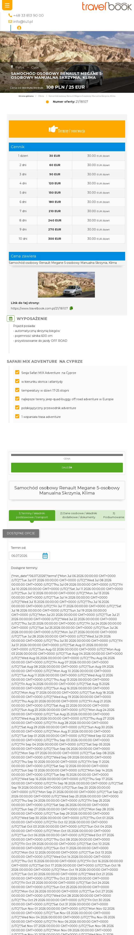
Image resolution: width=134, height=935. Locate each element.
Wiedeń (99, 895)
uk (24, 899)
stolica (97, 908)
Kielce (110, 895)
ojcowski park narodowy (53, 895)
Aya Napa (91, 882)
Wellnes (49, 925)
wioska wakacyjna (19, 916)
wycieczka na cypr (20, 882)
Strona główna (26, 96)
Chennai (34, 908)
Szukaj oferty (36, 841)
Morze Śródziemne (31, 929)
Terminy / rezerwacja (67, 129)
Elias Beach (98, 925)
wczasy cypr (33, 873)
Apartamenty (104, 873)
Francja (113, 925)
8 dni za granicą (80, 908)
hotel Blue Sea (74, 890)
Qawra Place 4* (98, 899)
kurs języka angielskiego (24, 912)
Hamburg (55, 890)
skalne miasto (114, 877)
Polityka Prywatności (96, 841)
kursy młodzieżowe (77, 903)
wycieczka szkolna (80, 873)
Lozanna (61, 908)
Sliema (108, 908)
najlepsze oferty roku (46, 903)
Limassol (35, 925)
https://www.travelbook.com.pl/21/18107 (39, 308)
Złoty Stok (58, 873)
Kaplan (108, 916)
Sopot (118, 903)
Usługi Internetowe (96, 858)
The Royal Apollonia (21, 895)
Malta (19, 873)
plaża (57, 912)
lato (46, 873)
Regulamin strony (96, 847)
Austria (16, 899)
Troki (114, 912)
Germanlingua (107, 921)
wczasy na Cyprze (36, 886)
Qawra (66, 912)
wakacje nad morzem (87, 877)
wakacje (21, 908)
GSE (51, 908)
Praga (26, 903)
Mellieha (92, 890)
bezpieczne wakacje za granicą (73, 921)
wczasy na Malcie (84, 912)
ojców (70, 925)
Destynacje (36, 853)
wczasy (62, 929)
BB (44, 908)
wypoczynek (71, 886)
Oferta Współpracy (96, 864)
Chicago (87, 886)
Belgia (11, 929)
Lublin (60, 925)
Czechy (104, 912)
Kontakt (36, 864)
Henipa (61, 916)
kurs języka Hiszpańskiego (67, 899)
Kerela (50, 929)
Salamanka (26, 890)
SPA (117, 908)
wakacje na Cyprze (69, 882)
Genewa (48, 882)
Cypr (37, 882)
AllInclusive (103, 886)
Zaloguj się (36, 858)
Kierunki (36, 847)
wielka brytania (112, 929)
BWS (10, 908)
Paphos (83, 929)
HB (58, 886)
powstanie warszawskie (84, 916)
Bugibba (82, 925)
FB (52, 886)
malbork (41, 890)
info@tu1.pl (23, 21)
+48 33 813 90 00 (28, 15)
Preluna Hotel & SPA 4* (53, 877)
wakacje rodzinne (111, 890)
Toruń (73, 929)
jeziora (47, 912)
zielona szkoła (37, 899)
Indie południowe (37, 921)
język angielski (82, 895)
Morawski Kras (102, 903)
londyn (95, 929)
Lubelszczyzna (44, 916)
